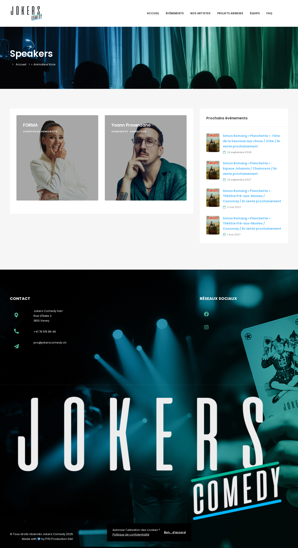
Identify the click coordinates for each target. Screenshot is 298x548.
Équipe (255, 13)
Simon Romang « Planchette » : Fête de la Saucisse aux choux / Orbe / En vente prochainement (251, 141)
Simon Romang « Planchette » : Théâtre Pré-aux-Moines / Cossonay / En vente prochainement (252, 196)
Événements (175, 13)
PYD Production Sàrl (59, 539)
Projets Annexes (230, 13)
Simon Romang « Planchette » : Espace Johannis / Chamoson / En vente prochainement (250, 168)
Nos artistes (200, 13)
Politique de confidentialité (130, 534)
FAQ (269, 13)
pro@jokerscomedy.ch (50, 342)
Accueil (153, 13)
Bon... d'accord (175, 532)
